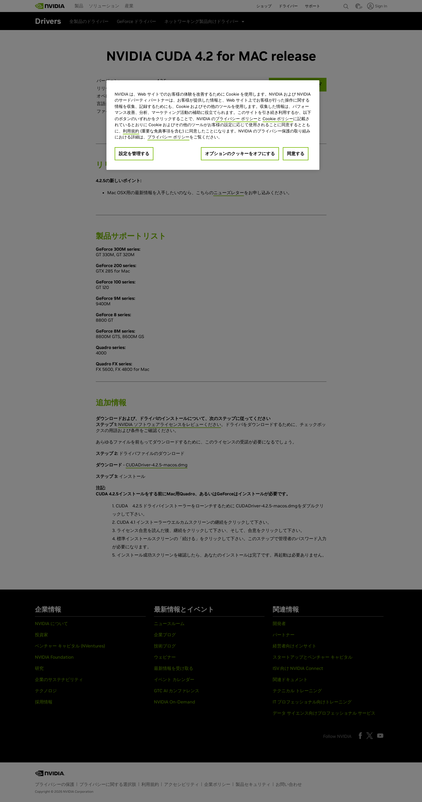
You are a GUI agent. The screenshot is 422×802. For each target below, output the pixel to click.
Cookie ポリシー (278, 118)
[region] (212, 125)
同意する (295, 153)
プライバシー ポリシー (236, 118)
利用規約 (131, 131)
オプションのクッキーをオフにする (240, 153)
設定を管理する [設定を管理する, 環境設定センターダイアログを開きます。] (134, 153)
